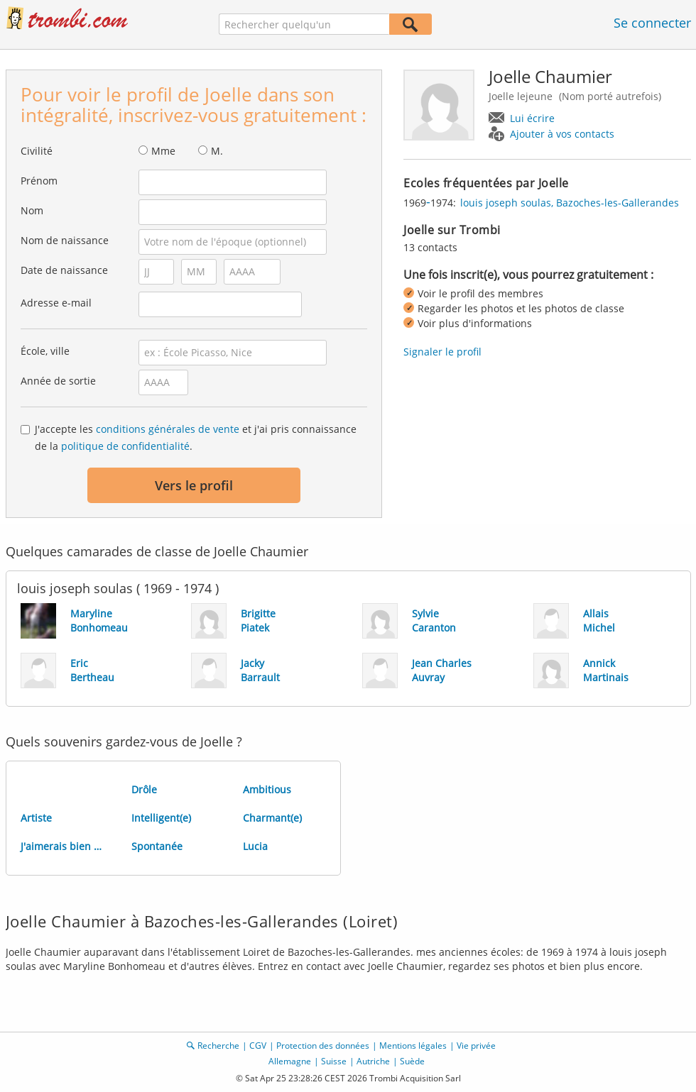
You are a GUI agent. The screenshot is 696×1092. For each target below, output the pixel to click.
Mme (163, 151)
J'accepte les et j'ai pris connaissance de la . (196, 437)
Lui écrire (532, 118)
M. (217, 151)
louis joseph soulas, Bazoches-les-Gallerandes (569, 202)
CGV (257, 1045)
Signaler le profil (442, 351)
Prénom (39, 180)
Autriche (373, 1061)
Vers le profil (194, 485)
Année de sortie (58, 380)
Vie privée (476, 1045)
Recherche (218, 1045)
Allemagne (289, 1061)
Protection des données (322, 1045)
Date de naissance (64, 270)
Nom (32, 210)
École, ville (45, 351)
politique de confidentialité (125, 446)
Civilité (37, 151)
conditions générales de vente (167, 429)
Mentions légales (413, 1045)
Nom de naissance (65, 240)
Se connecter (652, 22)
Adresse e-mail (56, 302)
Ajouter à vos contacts (562, 133)
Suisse (334, 1061)
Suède (412, 1061)
